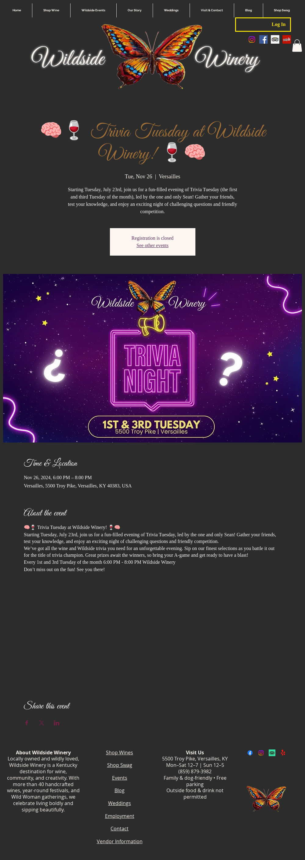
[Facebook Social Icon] (263, 39)
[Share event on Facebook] (27, 722)
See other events (152, 245)
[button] (297, 45)
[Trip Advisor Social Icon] (275, 39)
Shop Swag (119, 765)
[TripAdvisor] (272, 752)
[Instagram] (252, 39)
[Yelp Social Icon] (286, 39)
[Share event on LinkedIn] (57, 722)
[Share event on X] (42, 722)
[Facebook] (250, 752)
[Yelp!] (283, 752)
